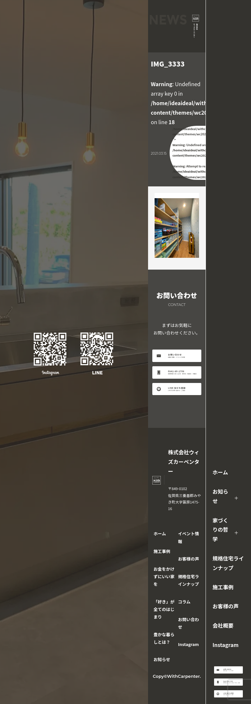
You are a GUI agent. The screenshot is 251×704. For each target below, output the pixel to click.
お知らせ (220, 496)
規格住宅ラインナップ (228, 563)
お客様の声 (225, 606)
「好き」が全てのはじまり (164, 609)
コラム (184, 602)
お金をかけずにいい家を (164, 576)
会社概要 (222, 625)
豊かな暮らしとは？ (164, 638)
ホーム (220, 472)
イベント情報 (188, 537)
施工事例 (222, 587)
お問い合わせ (188, 623)
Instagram (225, 645)
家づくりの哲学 (220, 529)
